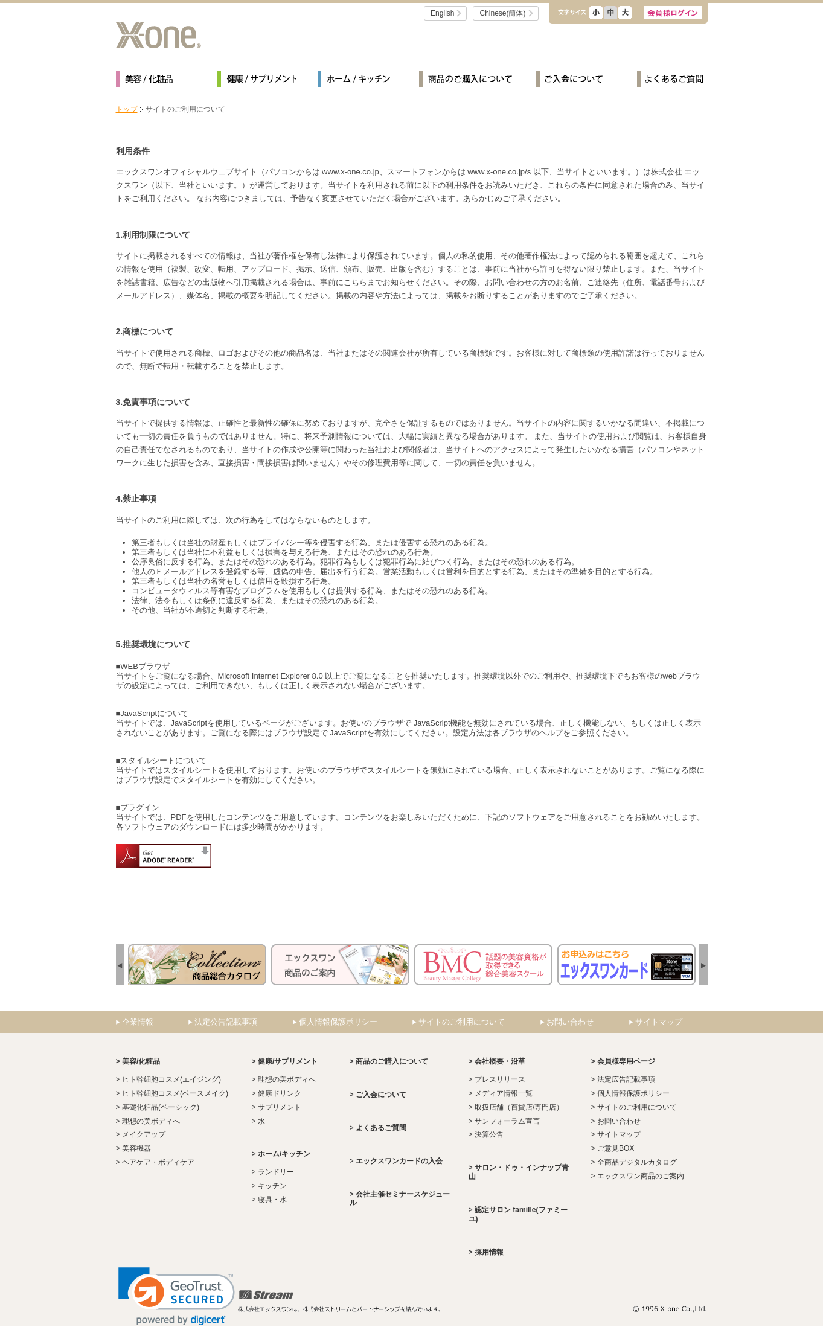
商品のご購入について (466, 81)
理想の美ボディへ (151, 1121)
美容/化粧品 (156, 81)
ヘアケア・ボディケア (158, 1162)
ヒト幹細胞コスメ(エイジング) (171, 1079)
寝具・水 (272, 1199)
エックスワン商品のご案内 (640, 1176)
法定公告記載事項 (225, 1021)
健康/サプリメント (256, 81)
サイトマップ (658, 1021)
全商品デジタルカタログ (637, 1162)
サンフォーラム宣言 (507, 1121)
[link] (176, 1296)
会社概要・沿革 (500, 1061)
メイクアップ (143, 1134)
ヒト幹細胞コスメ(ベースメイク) (175, 1093)
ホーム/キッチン (357, 81)
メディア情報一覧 (504, 1093)
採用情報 (489, 1252)
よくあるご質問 (670, 81)
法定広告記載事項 (626, 1079)
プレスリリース (500, 1079)
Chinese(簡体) (502, 13)
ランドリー (276, 1172)
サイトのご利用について (461, 1021)
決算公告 (489, 1134)
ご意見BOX (616, 1148)
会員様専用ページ (626, 1061)
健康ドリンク (279, 1093)
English (442, 13)
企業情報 (137, 1021)
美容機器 (136, 1148)
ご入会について (576, 81)
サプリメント (279, 1107)
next (120, 965)
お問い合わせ (570, 1021)
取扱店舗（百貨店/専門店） (519, 1107)
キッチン (272, 1186)
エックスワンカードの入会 (399, 1161)
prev (703, 965)
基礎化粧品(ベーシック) (160, 1107)
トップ (127, 109)
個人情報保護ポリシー (338, 1021)
